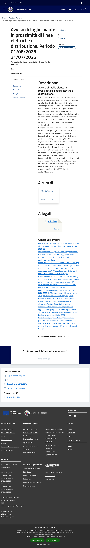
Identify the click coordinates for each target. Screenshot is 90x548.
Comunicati (71, 432)
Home (4, 18)
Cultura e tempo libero (30, 432)
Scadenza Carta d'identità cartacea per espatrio (55, 306)
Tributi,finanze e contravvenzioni (50, 436)
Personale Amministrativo (10, 447)
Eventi (69, 449)
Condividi (63, 30)
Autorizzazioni (50, 451)
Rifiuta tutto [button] (53, 540)
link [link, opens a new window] (64, 536)
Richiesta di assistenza (30, 475)
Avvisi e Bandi (50, 476)
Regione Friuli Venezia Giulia (12, 3)
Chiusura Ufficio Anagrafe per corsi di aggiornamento (58, 251)
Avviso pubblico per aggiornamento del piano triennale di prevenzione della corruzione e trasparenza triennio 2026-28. (58, 246)
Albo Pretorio (49, 479)
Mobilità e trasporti (29, 452)
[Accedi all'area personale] (81, 3)
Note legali (26, 479)
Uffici (3, 436)
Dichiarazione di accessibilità (32, 482)
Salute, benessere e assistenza (52, 446)
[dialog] (45, 536)
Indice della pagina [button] (18, 79)
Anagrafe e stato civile (30, 429)
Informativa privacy (29, 486)
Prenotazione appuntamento (32, 464)
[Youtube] (69, 9)
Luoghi (69, 446)
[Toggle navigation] (4, 9)
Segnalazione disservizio (31, 468)
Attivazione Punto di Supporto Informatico (54, 304)
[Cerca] (86, 9)
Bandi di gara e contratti (53, 472)
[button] (45, 545)
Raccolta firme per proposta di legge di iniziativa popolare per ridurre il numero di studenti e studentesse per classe (56, 257)
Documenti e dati (7, 450)
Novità (11, 18)
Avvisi (18, 18)
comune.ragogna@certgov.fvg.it (12, 506)
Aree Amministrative (8, 432)
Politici (3, 443)
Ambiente (48, 441)
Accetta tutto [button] (37, 540)
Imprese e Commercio (30, 439)
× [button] (88, 526)
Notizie (69, 429)
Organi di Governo (7, 429)
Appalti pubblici (28, 442)
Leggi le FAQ (27, 472)
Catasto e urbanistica (30, 446)
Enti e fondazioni (6, 440)
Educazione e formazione (53, 429)
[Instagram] (74, 9)
